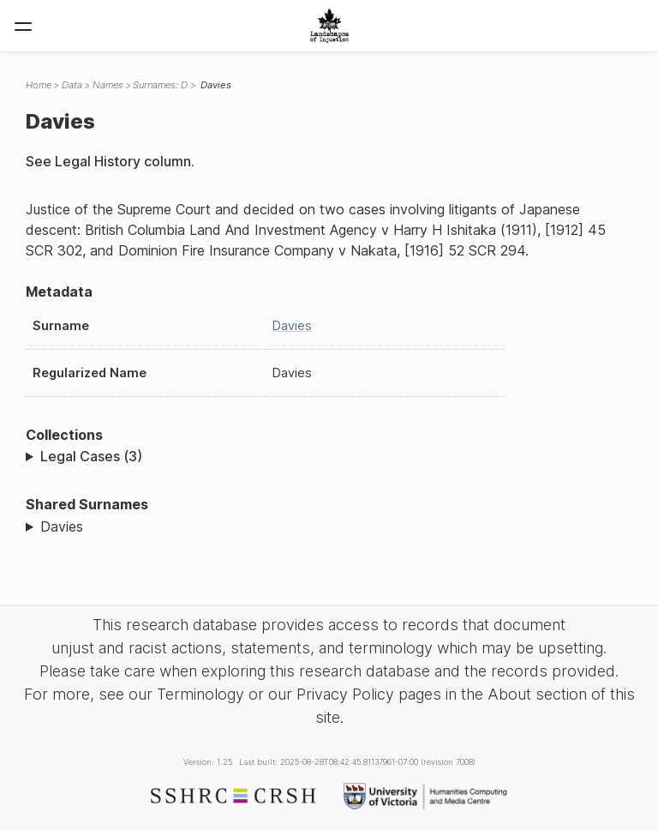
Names (108, 85)
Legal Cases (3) (91, 456)
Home (38, 85)
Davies (292, 325)
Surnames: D (160, 85)
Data (72, 85)
